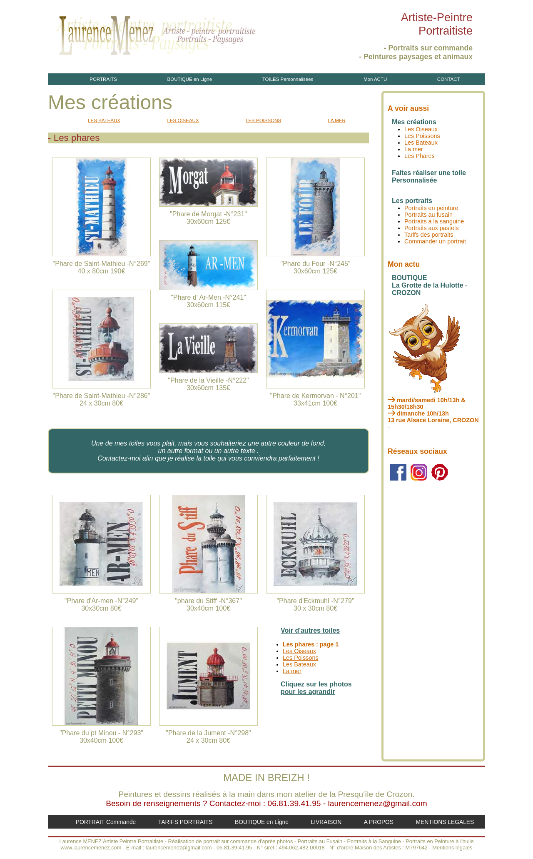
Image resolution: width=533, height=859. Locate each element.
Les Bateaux (299, 664)
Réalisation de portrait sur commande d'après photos (230, 841)
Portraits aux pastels (431, 228)
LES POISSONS (263, 120)
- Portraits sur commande (428, 48)
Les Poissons (301, 657)
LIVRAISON (326, 822)
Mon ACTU (375, 79)
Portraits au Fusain (320, 841)
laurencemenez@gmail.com (377, 803)
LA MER (337, 120)
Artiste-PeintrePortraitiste (437, 24)
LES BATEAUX (104, 120)
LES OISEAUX (183, 120)
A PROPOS (379, 822)
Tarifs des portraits (428, 234)
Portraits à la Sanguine (374, 841)
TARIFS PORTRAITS (185, 822)
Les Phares (419, 156)
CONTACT (448, 79)
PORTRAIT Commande (106, 822)
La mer (292, 671)
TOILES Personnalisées (288, 79)
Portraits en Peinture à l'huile (439, 841)
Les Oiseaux (299, 651)
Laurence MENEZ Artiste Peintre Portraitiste (111, 841)
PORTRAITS (103, 79)
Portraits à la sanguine (434, 221)
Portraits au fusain (428, 214)
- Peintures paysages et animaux (416, 57)
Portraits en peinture (431, 208)
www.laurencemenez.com (91, 847)
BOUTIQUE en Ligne (189, 79)
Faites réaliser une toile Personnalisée (429, 176)
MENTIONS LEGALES (445, 822)
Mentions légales (452, 847)
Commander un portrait (435, 241)
